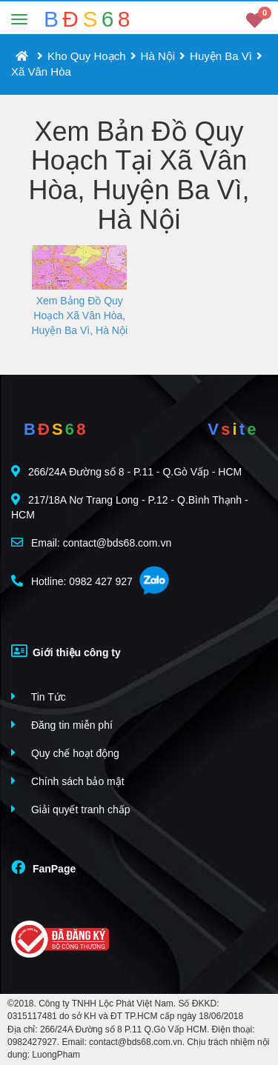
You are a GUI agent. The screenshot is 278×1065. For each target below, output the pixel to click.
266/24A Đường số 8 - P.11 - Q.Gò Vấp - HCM (126, 471)
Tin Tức (38, 696)
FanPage (43, 867)
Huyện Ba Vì (221, 56)
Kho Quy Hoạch (86, 56)
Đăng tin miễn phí (62, 724)
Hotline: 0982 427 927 (72, 581)
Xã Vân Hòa (41, 71)
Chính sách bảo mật (68, 781)
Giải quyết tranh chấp (70, 809)
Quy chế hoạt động (65, 753)
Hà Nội (158, 56)
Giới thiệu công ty (66, 651)
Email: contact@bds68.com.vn (91, 542)
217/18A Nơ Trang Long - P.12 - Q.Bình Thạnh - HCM (129, 507)
